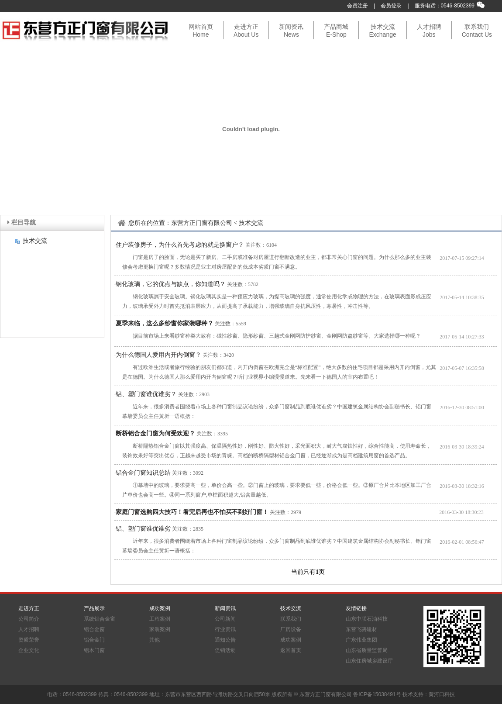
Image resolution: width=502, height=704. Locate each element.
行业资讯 (225, 629)
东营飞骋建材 (361, 629)
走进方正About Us (246, 30)
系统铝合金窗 (99, 619)
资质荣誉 (28, 640)
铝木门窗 (94, 650)
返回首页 (290, 650)
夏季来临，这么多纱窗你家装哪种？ (164, 323)
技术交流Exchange (382, 30)
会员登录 (391, 6)
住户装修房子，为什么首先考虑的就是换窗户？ (180, 245)
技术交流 (35, 241)
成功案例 (290, 640)
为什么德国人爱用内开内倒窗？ (158, 355)
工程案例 (159, 619)
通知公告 (225, 640)
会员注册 (357, 6)
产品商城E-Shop (336, 30)
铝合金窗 (94, 629)
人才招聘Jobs (429, 30)
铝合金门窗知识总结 (143, 472)
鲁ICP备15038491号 (377, 694)
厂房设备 (290, 629)
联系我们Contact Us (477, 30)
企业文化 (28, 650)
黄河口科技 (442, 694)
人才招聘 (28, 629)
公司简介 (28, 619)
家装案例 (159, 629)
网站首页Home (201, 30)
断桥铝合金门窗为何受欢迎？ (155, 433)
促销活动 (225, 650)
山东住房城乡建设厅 (369, 661)
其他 (154, 640)
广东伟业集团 (361, 640)
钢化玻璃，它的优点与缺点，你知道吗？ (171, 284)
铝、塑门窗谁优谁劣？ (146, 394)
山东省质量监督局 (367, 650)
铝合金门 (94, 640)
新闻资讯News (291, 30)
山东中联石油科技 (367, 619)
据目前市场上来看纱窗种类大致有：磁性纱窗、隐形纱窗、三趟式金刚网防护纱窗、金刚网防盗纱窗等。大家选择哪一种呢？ (277, 336)
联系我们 (290, 619)
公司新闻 (225, 619)
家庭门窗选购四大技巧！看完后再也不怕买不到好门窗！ (192, 512)
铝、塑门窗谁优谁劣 (143, 528)
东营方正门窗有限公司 (201, 223)
